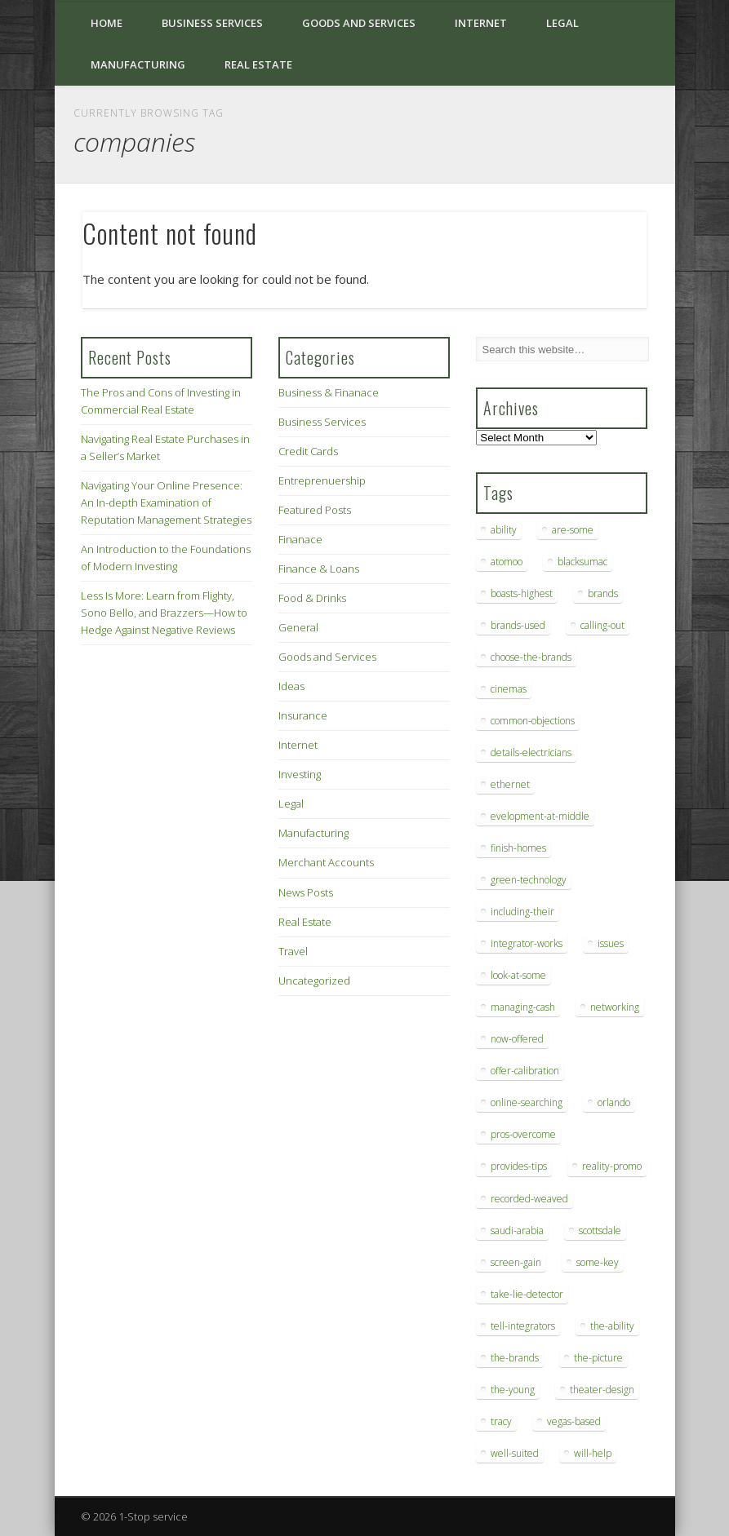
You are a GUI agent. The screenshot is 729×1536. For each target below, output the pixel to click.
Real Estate (258, 64)
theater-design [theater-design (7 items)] (602, 1390)
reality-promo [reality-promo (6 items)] (612, 1166)
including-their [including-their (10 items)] (522, 912)
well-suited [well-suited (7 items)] (515, 1453)
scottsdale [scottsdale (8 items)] (600, 1230)
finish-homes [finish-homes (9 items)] (518, 848)
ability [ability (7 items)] (504, 530)
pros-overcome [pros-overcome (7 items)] (523, 1134)
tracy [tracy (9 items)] (501, 1421)
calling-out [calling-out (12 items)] (602, 625)
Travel (293, 951)
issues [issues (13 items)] (611, 943)
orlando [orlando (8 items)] (614, 1102)
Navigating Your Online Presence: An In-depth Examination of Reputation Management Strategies (166, 502)
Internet (481, 22)
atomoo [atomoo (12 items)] (506, 562)
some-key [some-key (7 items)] (597, 1262)
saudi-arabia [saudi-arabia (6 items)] (517, 1230)
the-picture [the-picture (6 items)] (598, 1358)
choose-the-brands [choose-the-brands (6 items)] (531, 657)
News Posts (305, 892)
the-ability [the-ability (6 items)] (612, 1326)
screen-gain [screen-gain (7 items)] (516, 1262)
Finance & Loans (318, 568)
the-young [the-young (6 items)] (513, 1390)
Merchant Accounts (326, 862)
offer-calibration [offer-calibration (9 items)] (525, 1071)
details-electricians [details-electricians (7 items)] (531, 752)
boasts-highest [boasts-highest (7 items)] (522, 593)
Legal (562, 22)
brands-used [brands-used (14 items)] (518, 625)
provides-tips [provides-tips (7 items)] (519, 1166)
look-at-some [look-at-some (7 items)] (518, 975)
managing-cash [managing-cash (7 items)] (523, 1007)
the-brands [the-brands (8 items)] (515, 1358)
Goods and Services (359, 22)
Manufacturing (138, 64)
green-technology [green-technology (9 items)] (529, 880)
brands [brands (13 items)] (603, 593)
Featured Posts (314, 509)
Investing (299, 774)
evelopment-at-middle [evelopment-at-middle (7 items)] (540, 816)
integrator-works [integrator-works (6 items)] (526, 943)
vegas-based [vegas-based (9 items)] (574, 1421)
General (298, 627)
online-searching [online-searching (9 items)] (526, 1102)
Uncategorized (314, 980)
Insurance (302, 715)
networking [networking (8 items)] (614, 1007)
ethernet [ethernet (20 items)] (510, 784)
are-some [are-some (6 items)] (572, 530)
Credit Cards (308, 451)
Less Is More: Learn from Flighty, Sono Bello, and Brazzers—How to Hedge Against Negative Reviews (164, 612)
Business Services (212, 22)
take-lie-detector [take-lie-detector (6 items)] (527, 1294)
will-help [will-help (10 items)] (592, 1453)
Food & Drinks (312, 598)
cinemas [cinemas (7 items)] (509, 689)
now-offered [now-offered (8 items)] (517, 1039)
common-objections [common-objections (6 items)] (533, 721)
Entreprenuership (322, 480)
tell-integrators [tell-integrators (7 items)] (523, 1326)
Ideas (291, 686)
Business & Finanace (328, 392)
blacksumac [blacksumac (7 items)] (582, 562)
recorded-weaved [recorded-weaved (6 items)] (529, 1199)
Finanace (300, 539)
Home (106, 22)
